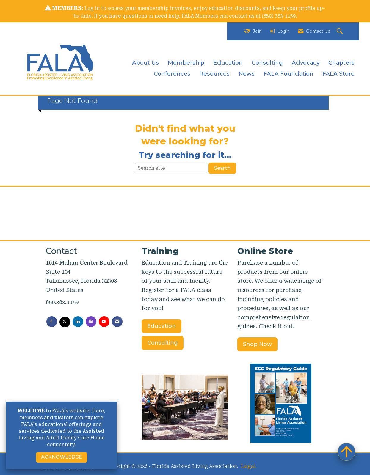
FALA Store (338, 73)
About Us (145, 62)
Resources (214, 73)
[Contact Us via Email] (117, 322)
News (247, 73)
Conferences (172, 73)
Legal (248, 466)
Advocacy (305, 62)
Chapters (341, 62)
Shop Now (257, 344)
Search (222, 168)
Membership (186, 62)
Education (228, 62)
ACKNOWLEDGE (61, 457)
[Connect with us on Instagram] (91, 322)
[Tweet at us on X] (65, 322)
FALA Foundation (288, 73)
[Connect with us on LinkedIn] (78, 322)
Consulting (267, 62)
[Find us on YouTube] (104, 322)
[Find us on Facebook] (52, 322)
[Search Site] (340, 31)
